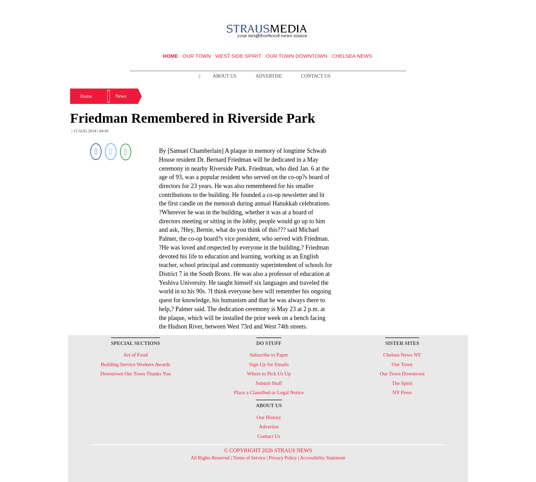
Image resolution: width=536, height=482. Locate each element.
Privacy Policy (283, 457)
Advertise (269, 76)
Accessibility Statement (322, 457)
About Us (224, 76)
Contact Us (316, 76)
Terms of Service (249, 457)
